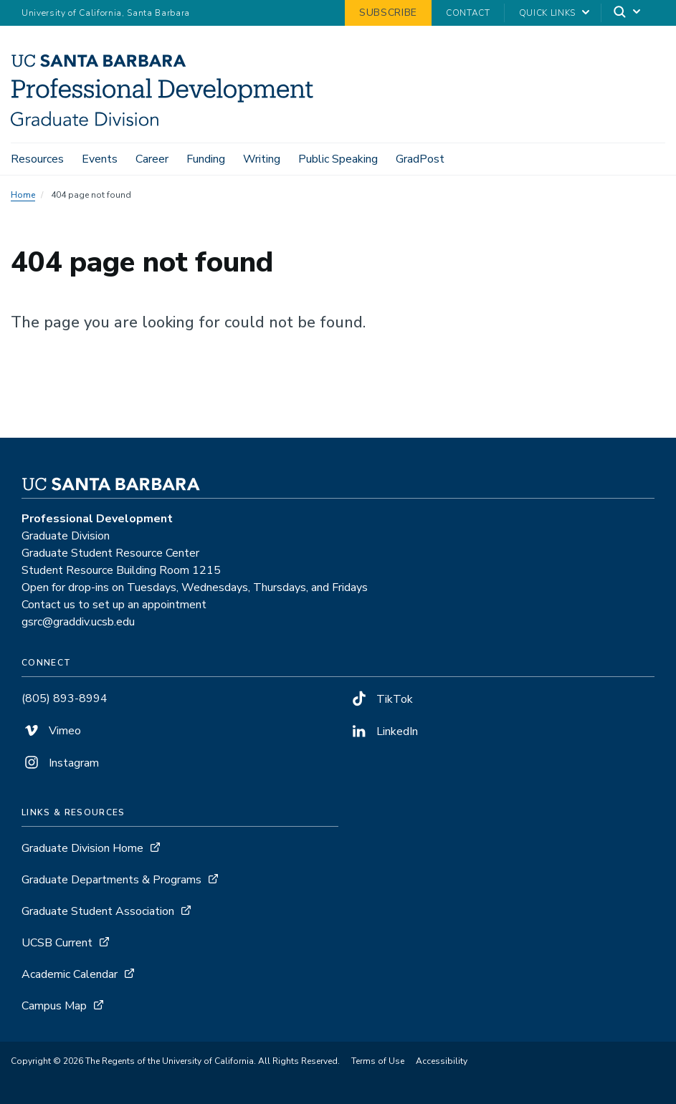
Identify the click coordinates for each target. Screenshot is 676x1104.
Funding (205, 159)
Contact (468, 13)
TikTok (381, 699)
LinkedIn (383, 731)
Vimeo (51, 731)
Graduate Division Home (82, 848)
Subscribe (388, 12)
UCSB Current (57, 943)
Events (100, 159)
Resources (37, 159)
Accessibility (441, 1061)
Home (23, 195)
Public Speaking (338, 159)
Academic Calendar (70, 974)
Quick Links (547, 13)
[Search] (627, 13)
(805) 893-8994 (65, 698)
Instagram (60, 763)
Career (151, 159)
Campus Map (54, 1006)
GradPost (420, 159)
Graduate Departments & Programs (111, 880)
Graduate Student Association (98, 911)
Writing (261, 159)
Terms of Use (377, 1061)
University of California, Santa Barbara (106, 13)
